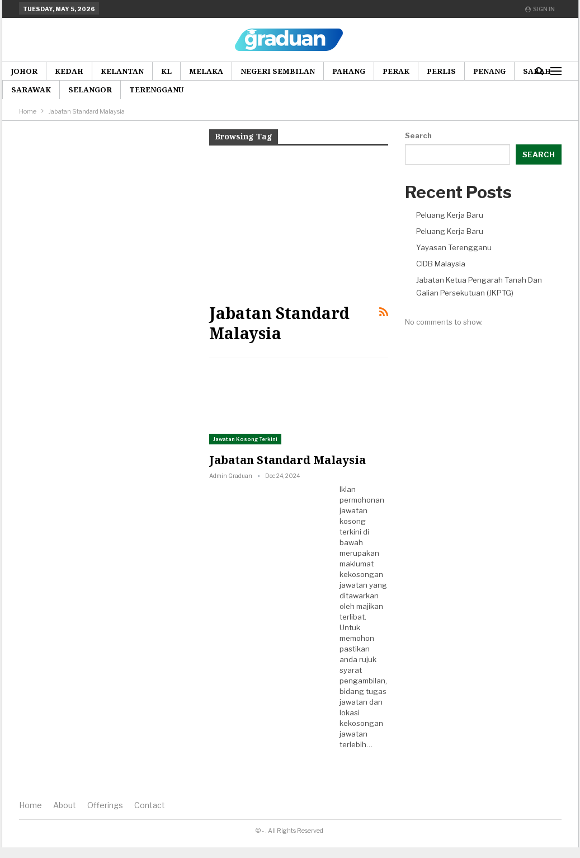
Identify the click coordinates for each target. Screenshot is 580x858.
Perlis (441, 71)
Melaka (206, 71)
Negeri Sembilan (278, 71)
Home (30, 805)
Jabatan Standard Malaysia (287, 459)
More (485, 71)
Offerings (105, 805)
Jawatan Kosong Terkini (245, 439)
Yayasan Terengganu (454, 247)
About (64, 805)
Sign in (540, 9)
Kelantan (122, 71)
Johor (24, 71)
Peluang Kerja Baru (449, 214)
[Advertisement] (298, 223)
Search (418, 135)
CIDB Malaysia (440, 263)
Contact (149, 805)
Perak (396, 71)
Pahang (348, 71)
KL (166, 71)
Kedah (69, 71)
